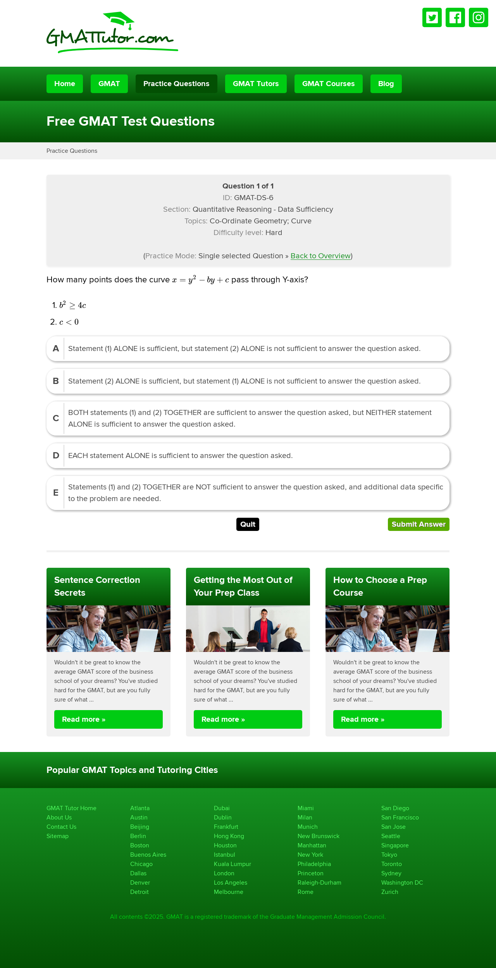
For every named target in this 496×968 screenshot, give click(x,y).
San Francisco (400, 817)
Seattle (390, 836)
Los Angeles (230, 882)
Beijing (139, 826)
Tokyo (389, 854)
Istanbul (224, 854)
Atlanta (140, 808)
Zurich (389, 891)
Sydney (391, 873)
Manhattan (312, 845)
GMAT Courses (328, 83)
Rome (305, 891)
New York (310, 854)
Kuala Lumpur (232, 864)
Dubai (222, 808)
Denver (140, 882)
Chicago (141, 864)
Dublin (223, 817)
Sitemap (57, 836)
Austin (139, 817)
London (224, 873)
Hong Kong (229, 836)
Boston (139, 845)
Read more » (84, 719)
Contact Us (61, 826)
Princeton (311, 873)
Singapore (395, 845)
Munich (308, 826)
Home (64, 83)
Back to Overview (321, 255)
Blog (386, 83)
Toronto (391, 864)
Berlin (138, 836)
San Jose (393, 826)
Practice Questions (176, 83)
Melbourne (228, 891)
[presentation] (200, 280)
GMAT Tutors (256, 83)
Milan (305, 817)
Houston (225, 845)
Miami (306, 808)
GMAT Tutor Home (71, 808)
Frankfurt (226, 826)
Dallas (138, 873)
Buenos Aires (148, 854)
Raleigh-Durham (319, 882)
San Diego (395, 808)
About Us (59, 817)
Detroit (139, 891)
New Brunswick (318, 836)
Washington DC (402, 882)
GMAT (109, 83)
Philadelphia (314, 864)
